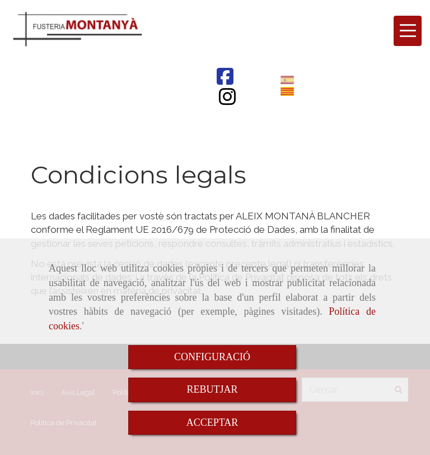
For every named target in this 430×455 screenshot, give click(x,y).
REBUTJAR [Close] (211, 389)
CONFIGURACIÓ (212, 356)
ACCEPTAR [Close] (212, 422)
